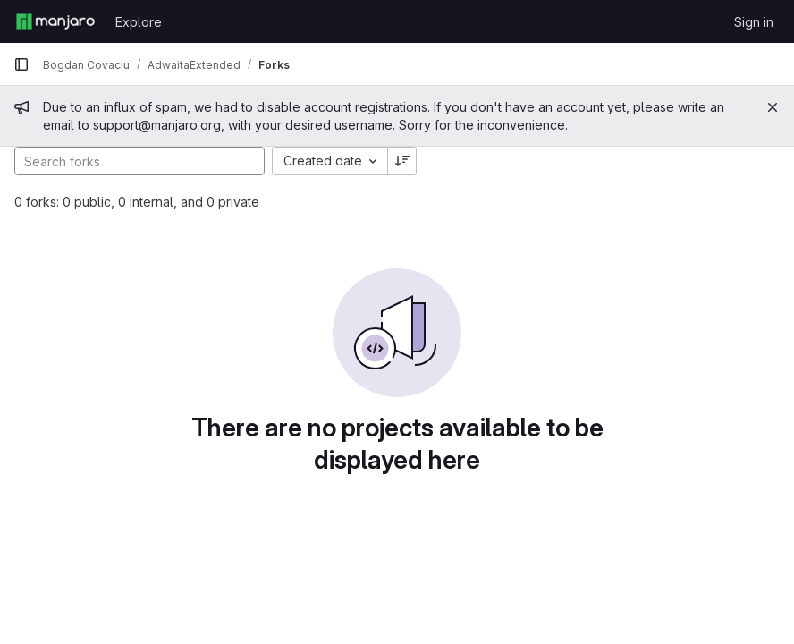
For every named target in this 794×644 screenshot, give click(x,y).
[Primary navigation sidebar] (21, 64)
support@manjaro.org (157, 124)
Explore (138, 22)
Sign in (753, 22)
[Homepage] (55, 21)
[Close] (772, 107)
